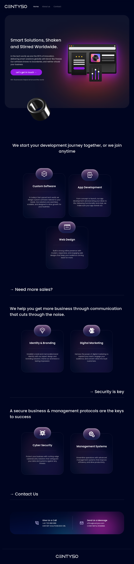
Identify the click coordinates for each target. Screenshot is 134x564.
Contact (57, 6)
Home (36, 6)
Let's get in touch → (26, 72)
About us (46, 6)
